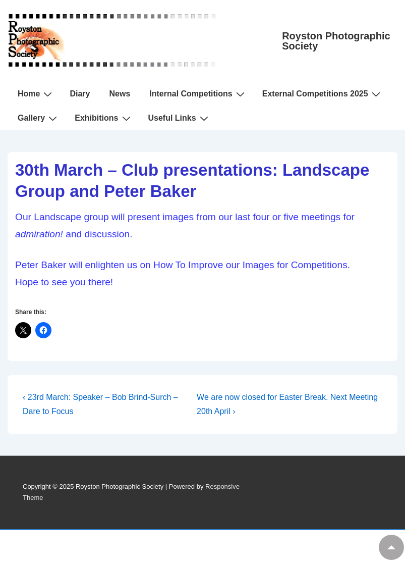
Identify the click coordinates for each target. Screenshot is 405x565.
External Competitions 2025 (322, 94)
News (119, 93)
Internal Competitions (198, 94)
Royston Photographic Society (336, 41)
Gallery (39, 118)
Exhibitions (104, 118)
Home (36, 94)
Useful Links (179, 118)
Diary (80, 93)
